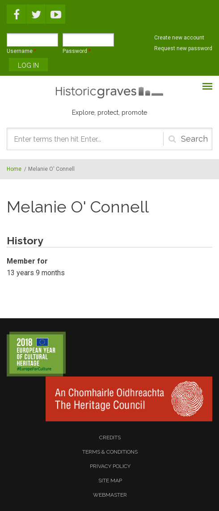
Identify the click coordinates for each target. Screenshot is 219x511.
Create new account (179, 38)
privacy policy (110, 466)
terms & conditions (110, 452)
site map (110, 480)
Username (21, 51)
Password (77, 51)
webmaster (110, 495)
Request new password (183, 48)
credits (110, 437)
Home (14, 169)
